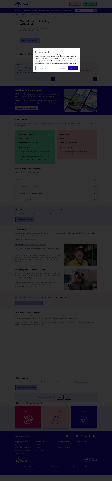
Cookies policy (72, 63)
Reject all (62, 68)
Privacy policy (62, 63)
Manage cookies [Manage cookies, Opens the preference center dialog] (41, 68)
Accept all (73, 68)
